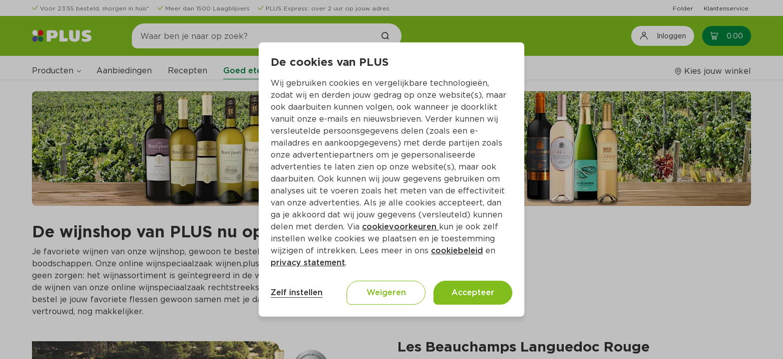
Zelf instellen (297, 292)
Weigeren (386, 292)
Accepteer (472, 292)
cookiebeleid (457, 250)
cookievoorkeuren (400, 226)
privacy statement (308, 262)
